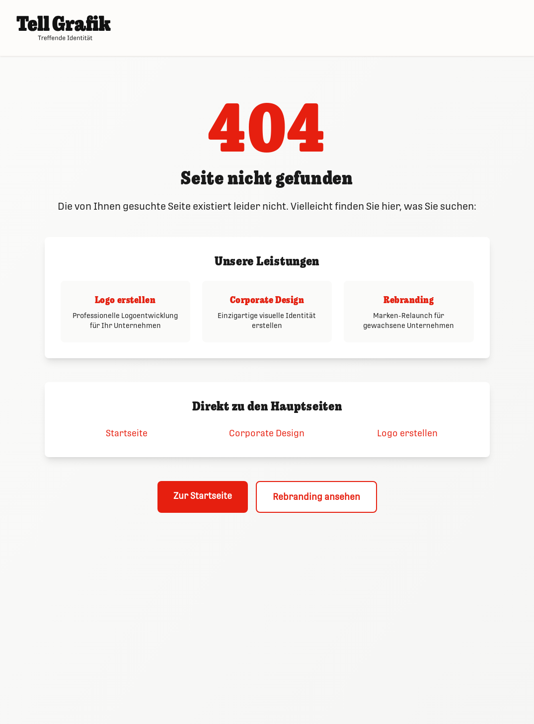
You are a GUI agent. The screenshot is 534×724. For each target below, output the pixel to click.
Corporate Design (267, 433)
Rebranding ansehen (316, 496)
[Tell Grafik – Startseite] (63, 28)
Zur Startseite (202, 495)
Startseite (127, 433)
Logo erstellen (407, 433)
